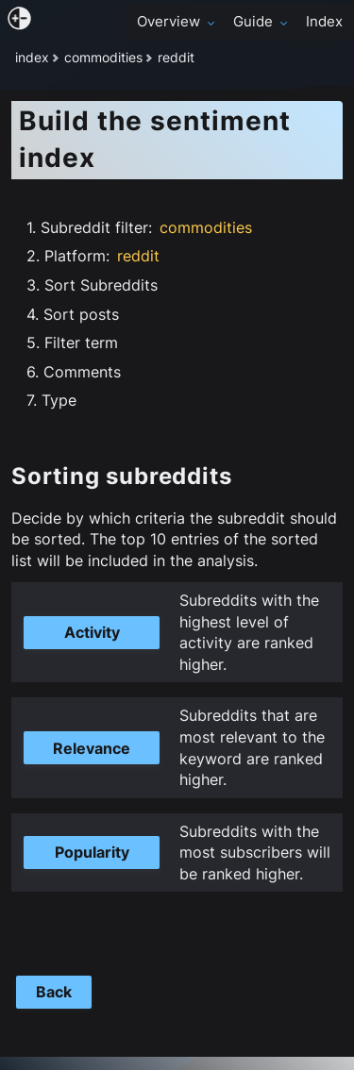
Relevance (91, 748)
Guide (262, 21)
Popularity (92, 852)
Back (54, 991)
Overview (177, 21)
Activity (92, 632)
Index (324, 21)
